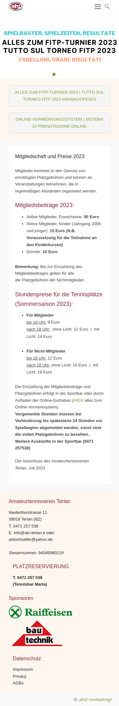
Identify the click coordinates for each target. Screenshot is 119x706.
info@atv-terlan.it (29, 532)
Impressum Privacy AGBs (23, 676)
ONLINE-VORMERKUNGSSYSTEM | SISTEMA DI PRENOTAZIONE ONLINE (59, 122)
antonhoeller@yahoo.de (31, 539)
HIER (78, 400)
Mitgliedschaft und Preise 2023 (50, 156)
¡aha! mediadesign (95, 699)
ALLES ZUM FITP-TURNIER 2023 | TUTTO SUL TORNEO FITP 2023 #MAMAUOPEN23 (59, 95)
